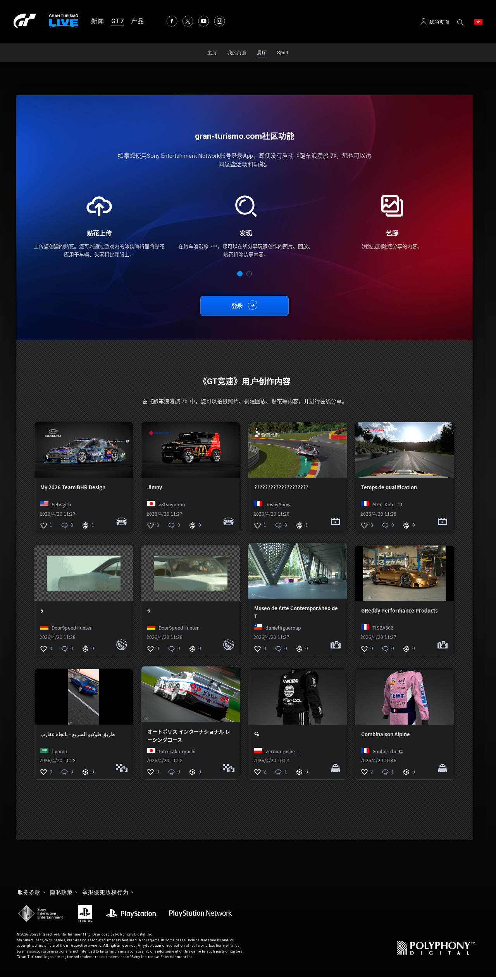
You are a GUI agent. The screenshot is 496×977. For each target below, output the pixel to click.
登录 (237, 306)
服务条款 (29, 892)
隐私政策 (61, 892)
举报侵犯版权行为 (105, 892)
